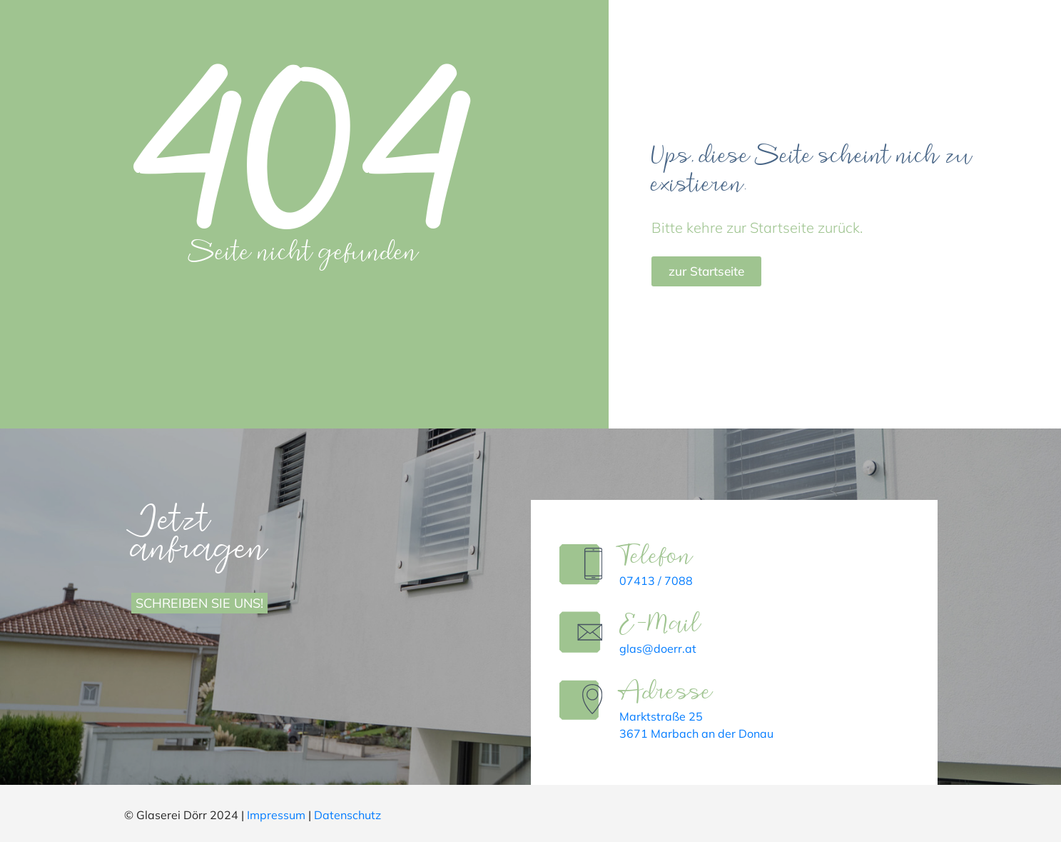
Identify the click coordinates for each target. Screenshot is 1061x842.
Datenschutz (347, 815)
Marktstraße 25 (664, 716)
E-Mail (663, 624)
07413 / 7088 (659, 580)
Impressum (276, 815)
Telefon (659, 556)
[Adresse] (582, 701)
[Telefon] (582, 566)
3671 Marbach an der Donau (700, 733)
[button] (31, 810)
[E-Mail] (582, 634)
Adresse (669, 692)
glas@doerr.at (661, 648)
